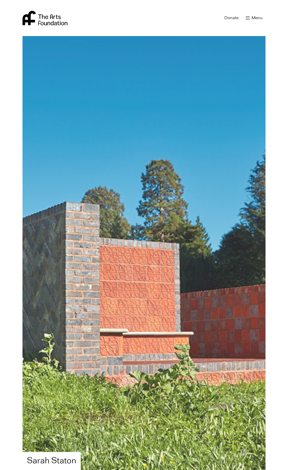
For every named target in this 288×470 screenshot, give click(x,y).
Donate (231, 18)
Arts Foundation (45, 18)
